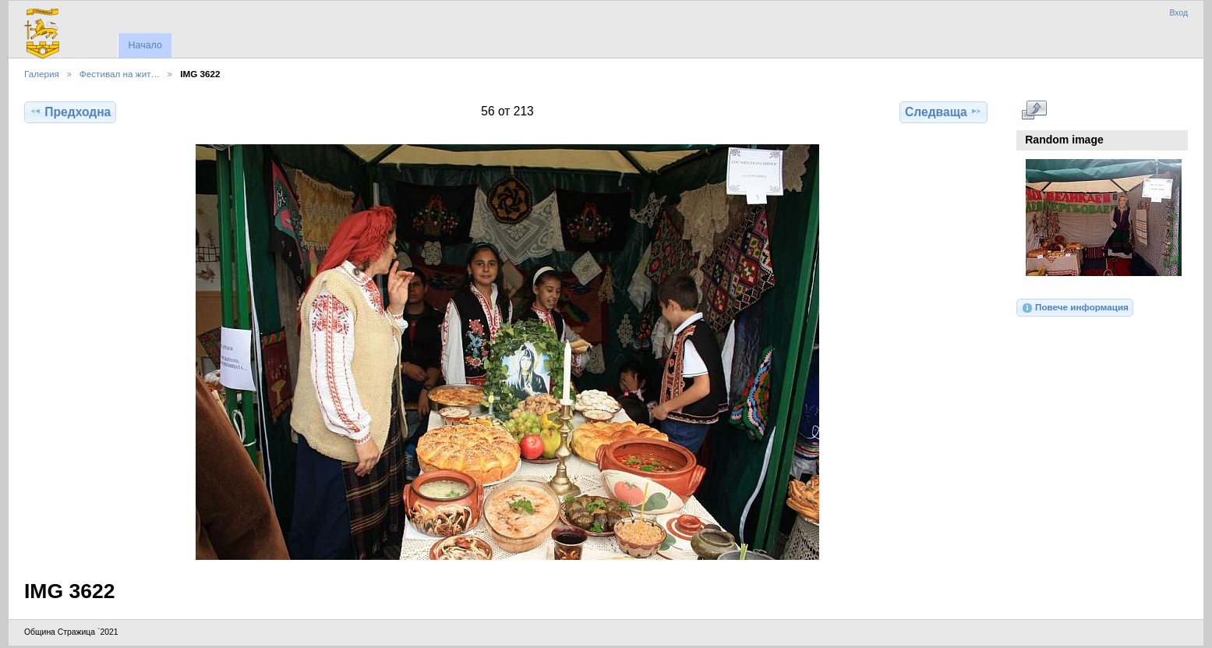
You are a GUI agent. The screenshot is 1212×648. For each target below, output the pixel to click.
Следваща (943, 111)
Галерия (41, 74)
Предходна (70, 111)
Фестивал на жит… (120, 74)
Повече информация (1075, 308)
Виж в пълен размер (1034, 110)
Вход (1178, 13)
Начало (144, 45)
